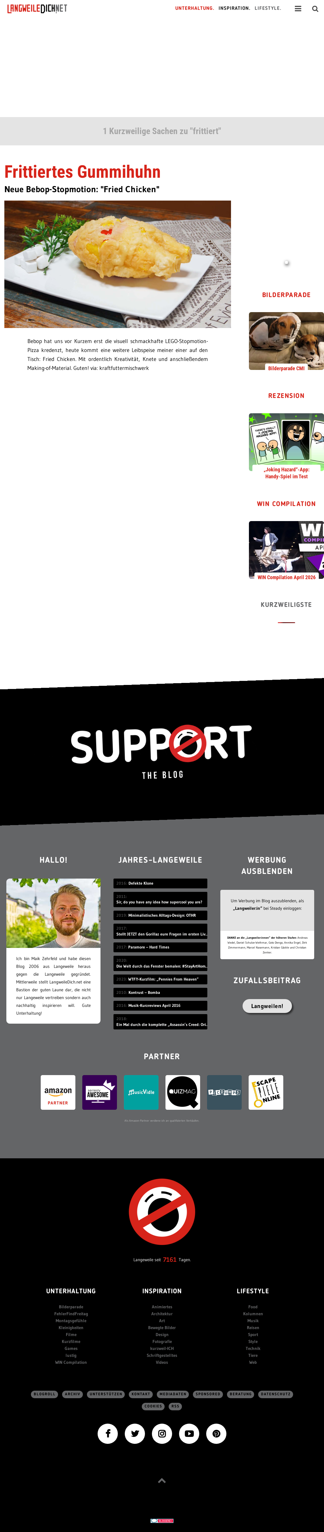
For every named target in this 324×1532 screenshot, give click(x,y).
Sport (253, 1334)
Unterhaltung (71, 1291)
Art (162, 1320)
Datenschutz (276, 1394)
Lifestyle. (268, 8)
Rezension (286, 396)
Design (162, 1334)
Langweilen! (267, 1006)
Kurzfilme (71, 1341)
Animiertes (162, 1306)
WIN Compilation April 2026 (287, 577)
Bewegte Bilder (162, 1327)
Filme (71, 1334)
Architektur (162, 1313)
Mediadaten (173, 1394)
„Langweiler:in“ (247, 908)
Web (253, 1362)
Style (253, 1341)
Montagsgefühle (71, 1320)
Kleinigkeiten (71, 1327)
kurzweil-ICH (162, 1348)
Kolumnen (253, 1313)
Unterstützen (106, 1394)
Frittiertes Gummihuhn (82, 172)
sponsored (208, 1394)
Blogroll (45, 1394)
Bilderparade (286, 295)
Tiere (253, 1355)
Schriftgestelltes (162, 1355)
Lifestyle (253, 1291)
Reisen (253, 1327)
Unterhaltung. (195, 8)
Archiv (73, 1394)
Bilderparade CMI (286, 368)
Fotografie (162, 1341)
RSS (176, 1406)
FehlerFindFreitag (71, 1313)
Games (71, 1348)
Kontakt (141, 1394)
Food (253, 1306)
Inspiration (162, 1291)
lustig (71, 1355)
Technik (253, 1348)
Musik (253, 1320)
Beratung (241, 1394)
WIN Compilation (286, 504)
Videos (162, 1362)
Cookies (153, 1406)
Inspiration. (235, 8)
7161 (169, 1260)
